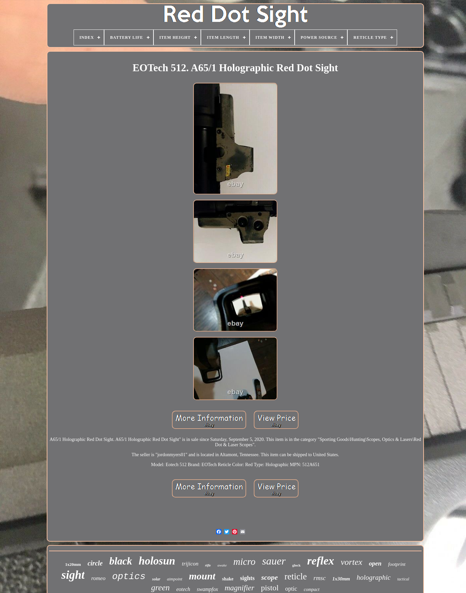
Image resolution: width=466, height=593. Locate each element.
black (120, 561)
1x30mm (341, 578)
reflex (320, 561)
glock (296, 565)
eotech (183, 589)
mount (202, 575)
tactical (403, 579)
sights (247, 578)
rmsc (320, 577)
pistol (269, 587)
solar (156, 579)
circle (95, 563)
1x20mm (73, 564)
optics (129, 576)
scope (269, 577)
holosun (157, 561)
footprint (397, 564)
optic (291, 588)
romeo (98, 578)
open (375, 563)
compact (312, 589)
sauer (274, 561)
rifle (208, 565)
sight (73, 574)
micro (244, 561)
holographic (374, 577)
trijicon (190, 564)
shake (227, 578)
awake (222, 565)
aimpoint (174, 578)
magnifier (239, 588)
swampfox (207, 589)
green (160, 587)
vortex (351, 562)
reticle (295, 576)
